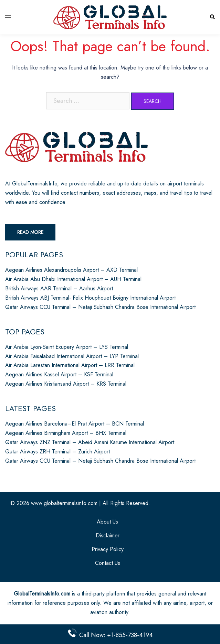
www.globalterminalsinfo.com (64, 503)
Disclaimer (107, 535)
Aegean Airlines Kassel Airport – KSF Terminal (59, 374)
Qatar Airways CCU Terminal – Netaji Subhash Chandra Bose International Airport (100, 307)
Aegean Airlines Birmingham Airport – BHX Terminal (65, 433)
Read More (30, 232)
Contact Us (107, 563)
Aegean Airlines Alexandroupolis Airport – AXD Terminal (71, 270)
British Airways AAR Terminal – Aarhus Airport (59, 288)
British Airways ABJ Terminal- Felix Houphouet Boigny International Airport (90, 298)
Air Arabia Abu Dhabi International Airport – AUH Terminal (73, 279)
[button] (212, 17)
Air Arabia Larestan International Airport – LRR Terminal (70, 365)
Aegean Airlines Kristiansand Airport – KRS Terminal (65, 384)
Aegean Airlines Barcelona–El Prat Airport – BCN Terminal (74, 424)
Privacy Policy (108, 549)
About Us (107, 522)
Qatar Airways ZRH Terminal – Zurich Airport (57, 451)
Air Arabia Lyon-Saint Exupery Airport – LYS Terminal (66, 347)
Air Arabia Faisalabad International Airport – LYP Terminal (72, 356)
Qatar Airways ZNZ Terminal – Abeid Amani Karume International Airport (89, 442)
